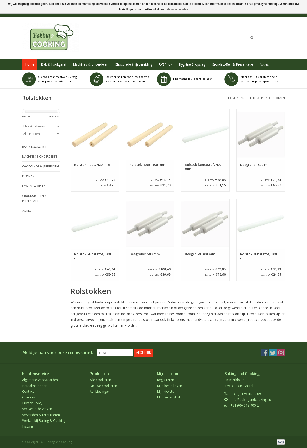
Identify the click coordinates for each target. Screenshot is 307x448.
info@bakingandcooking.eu (251, 399)
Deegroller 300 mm (255, 165)
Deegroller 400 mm (200, 254)
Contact (28, 391)
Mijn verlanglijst (168, 397)
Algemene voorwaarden (40, 380)
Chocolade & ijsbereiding (133, 64)
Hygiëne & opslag (192, 64)
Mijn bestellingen (169, 385)
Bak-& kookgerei (53, 64)
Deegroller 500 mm (145, 254)
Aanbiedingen (100, 391)
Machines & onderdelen (90, 64)
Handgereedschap (252, 98)
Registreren (165, 380)
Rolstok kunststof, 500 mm (92, 256)
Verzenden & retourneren (41, 414)
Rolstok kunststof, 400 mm (203, 167)
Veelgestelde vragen (37, 409)
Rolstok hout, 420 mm (92, 165)
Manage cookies (177, 9)
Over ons (29, 397)
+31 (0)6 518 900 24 (245, 405)
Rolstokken (276, 98)
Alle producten (100, 380)
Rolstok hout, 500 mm (147, 165)
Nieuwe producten (103, 385)
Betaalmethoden (34, 385)
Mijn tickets (165, 391)
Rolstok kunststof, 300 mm (258, 256)
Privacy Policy (32, 403)
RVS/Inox (165, 64)
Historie (28, 426)
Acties (264, 64)
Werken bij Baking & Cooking (43, 420)
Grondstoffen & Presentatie (232, 64)
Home (29, 64)
